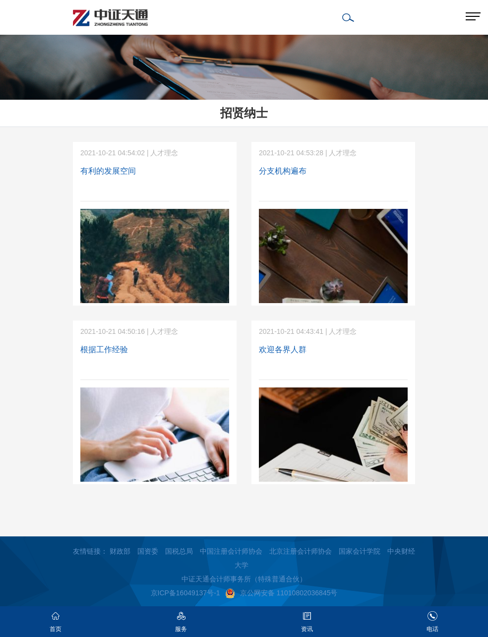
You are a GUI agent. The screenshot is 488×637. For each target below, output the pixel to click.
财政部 (120, 551)
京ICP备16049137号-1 (185, 593)
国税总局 (179, 551)
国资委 (147, 551)
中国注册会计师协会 (231, 551)
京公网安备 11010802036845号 (281, 593)
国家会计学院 (359, 551)
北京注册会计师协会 (300, 551)
